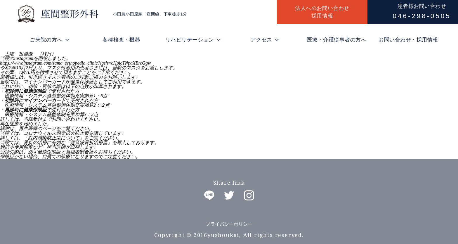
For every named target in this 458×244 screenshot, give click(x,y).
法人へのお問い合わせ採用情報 (322, 12)
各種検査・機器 (121, 40)
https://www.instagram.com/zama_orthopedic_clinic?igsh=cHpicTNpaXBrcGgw (75, 62)
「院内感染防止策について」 (53, 137)
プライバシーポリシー (229, 223)
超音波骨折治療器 (88, 142)
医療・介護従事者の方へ (336, 40)
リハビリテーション (189, 40)
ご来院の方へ (46, 40)
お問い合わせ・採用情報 (408, 40)
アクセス (261, 40)
